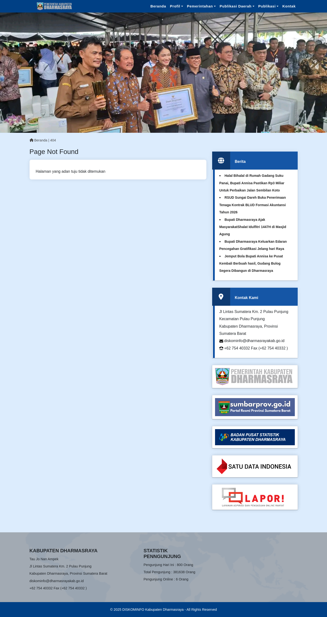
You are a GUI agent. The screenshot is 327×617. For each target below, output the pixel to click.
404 (53, 140)
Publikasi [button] (267, 6)
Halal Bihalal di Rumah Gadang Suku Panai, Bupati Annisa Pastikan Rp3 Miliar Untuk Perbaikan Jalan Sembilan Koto (251, 183)
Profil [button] (175, 6)
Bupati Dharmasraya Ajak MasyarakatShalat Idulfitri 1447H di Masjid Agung (252, 227)
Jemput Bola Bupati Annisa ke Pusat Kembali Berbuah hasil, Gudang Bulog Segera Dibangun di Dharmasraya (251, 263)
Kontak (289, 6)
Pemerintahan (200, 6)
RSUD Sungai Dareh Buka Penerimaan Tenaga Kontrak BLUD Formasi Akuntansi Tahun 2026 (252, 205)
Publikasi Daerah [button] (236, 6)
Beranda (158, 6)
